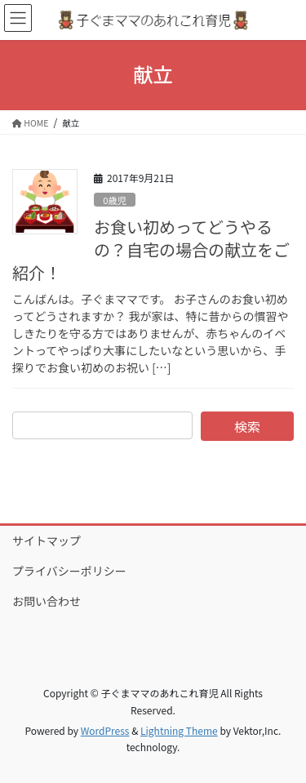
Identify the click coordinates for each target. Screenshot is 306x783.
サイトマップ (46, 540)
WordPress (105, 730)
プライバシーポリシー (69, 571)
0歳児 (114, 200)
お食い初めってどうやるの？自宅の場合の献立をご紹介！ (151, 249)
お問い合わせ (46, 601)
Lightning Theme (179, 730)
